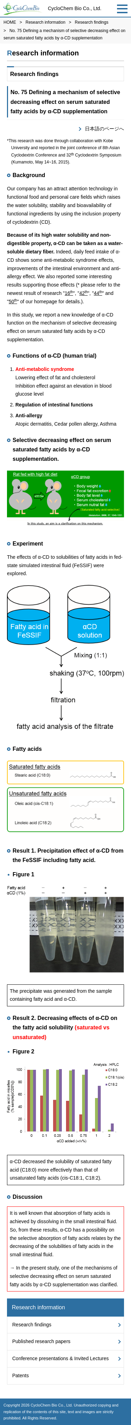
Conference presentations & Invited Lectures (60, 1358)
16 (69, 293)
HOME (9, 22)
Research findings (91, 22)
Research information (45, 22)
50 (13, 301)
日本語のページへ (104, 128)
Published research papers (41, 1341)
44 (98, 293)
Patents (20, 1375)
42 (83, 293)
